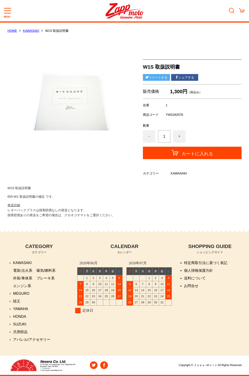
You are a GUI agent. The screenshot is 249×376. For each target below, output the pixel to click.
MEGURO (21, 293)
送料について (195, 278)
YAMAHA (20, 309)
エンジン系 (22, 286)
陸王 (16, 301)
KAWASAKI (31, 30)
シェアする (184, 77)
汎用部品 (20, 332)
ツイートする (156, 77)
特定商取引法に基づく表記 (205, 263)
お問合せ (191, 286)
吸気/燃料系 (46, 270)
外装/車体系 (22, 278)
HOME (12, 30)
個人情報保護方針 (198, 270)
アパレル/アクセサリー (31, 339)
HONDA (19, 316)
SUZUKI (19, 324)
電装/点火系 (22, 270)
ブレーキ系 (46, 278)
